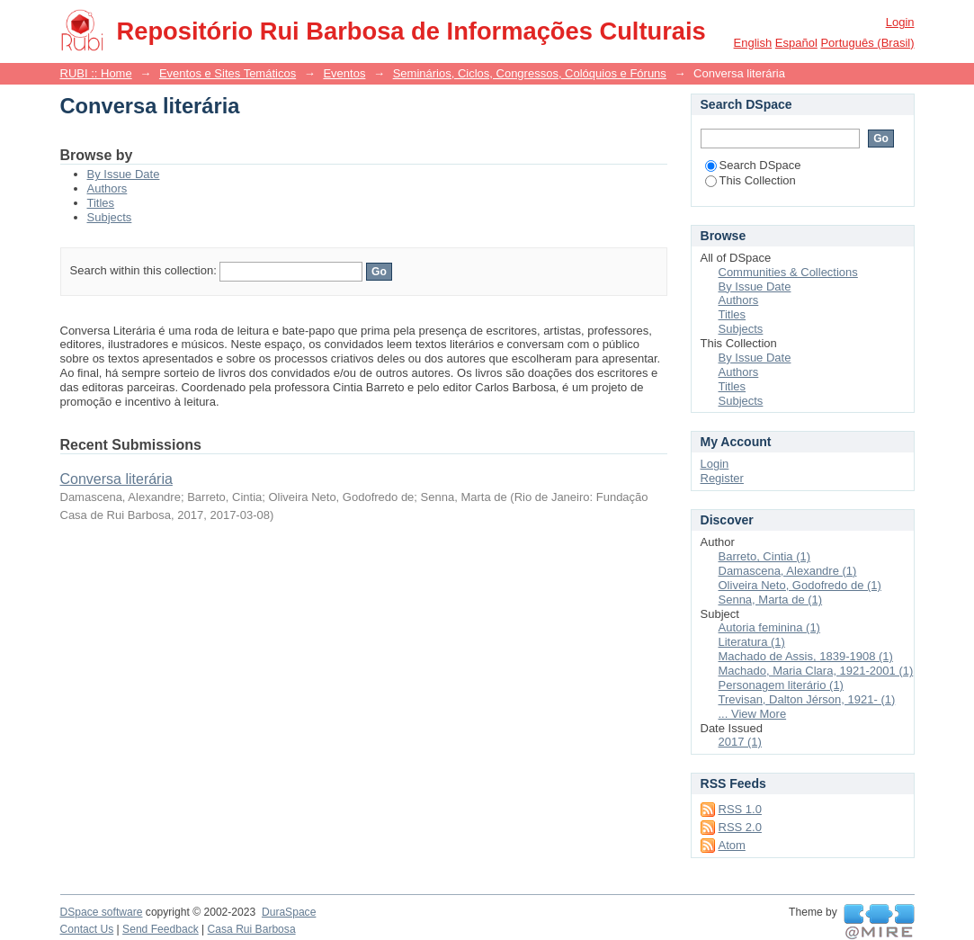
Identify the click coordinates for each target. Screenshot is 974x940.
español (796, 42)
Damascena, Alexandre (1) (788, 570)
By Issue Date (123, 174)
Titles (101, 203)
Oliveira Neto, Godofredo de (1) (800, 585)
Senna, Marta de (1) (771, 599)
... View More (753, 714)
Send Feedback (160, 929)
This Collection (750, 180)
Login (900, 22)
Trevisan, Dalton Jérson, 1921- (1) (807, 699)
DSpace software (101, 912)
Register (722, 478)
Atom (732, 845)
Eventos (344, 73)
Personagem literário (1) (781, 685)
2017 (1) (740, 741)
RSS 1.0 (740, 809)
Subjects (109, 217)
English (753, 42)
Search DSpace (753, 165)
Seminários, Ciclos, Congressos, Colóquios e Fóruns (529, 73)
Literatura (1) (752, 642)
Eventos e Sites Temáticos (227, 73)
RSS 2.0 (740, 827)
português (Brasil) (867, 42)
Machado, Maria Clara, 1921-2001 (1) (816, 670)
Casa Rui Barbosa (252, 929)
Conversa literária (116, 479)
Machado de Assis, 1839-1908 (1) (806, 656)
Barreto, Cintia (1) (765, 556)
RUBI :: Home (96, 73)
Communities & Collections (788, 272)
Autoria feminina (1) (769, 627)
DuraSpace (289, 912)
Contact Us (87, 929)
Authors (107, 188)
